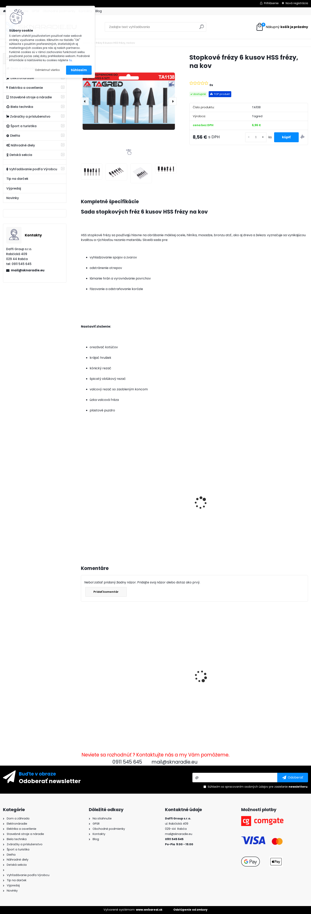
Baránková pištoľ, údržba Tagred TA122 (160, 666)
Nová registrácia (297, 3)
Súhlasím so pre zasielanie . (258, 787)
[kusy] (256, 137)
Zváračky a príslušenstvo (28, 116)
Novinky (12, 198)
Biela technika (19, 106)
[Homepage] (4, 11)
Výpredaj (13, 188)
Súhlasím (79, 70)
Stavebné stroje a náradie (29, 97)
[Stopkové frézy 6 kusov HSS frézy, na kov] (129, 101)
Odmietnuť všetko (47, 70)
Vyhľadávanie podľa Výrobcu (31, 169)
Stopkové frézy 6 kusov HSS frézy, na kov (105, 676)
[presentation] (85, 101)
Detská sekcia (19, 155)
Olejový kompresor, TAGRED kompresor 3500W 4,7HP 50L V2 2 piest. (165, 507)
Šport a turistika (21, 126)
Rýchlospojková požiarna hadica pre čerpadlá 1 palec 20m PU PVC (277, 668)
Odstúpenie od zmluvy (190, 910)
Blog (98, 11)
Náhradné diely (20, 145)
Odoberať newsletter (50, 781)
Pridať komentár (106, 592)
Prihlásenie (271, 3)
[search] (201, 28)
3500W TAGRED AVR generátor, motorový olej (107, 503)
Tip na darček (17, 178)
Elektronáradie (20, 78)
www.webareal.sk (149, 910)
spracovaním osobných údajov (246, 787)
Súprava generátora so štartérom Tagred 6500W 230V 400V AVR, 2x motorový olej (280, 505)
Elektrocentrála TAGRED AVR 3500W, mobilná (220, 503)
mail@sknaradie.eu (27, 270)
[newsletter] (292, 777)
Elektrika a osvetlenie (24, 87)
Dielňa (13, 135)
